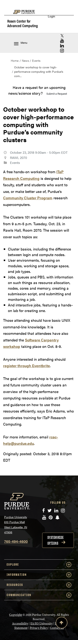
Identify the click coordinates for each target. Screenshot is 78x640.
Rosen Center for (22, 23)
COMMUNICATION (39, 595)
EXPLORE (39, 564)
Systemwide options (55, 540)
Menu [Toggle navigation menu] (20, 43)
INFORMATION (39, 574)
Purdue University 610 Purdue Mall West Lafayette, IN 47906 (15, 524)
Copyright (15, 615)
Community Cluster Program (27, 197)
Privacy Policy (39, 628)
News (25, 60)
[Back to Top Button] (61, 623)
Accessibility (20, 623)
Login (51, 16)
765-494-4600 (16, 541)
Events (36, 60)
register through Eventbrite (26, 365)
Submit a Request (56, 94)
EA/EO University (41, 623)
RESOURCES (39, 584)
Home (15, 60)
